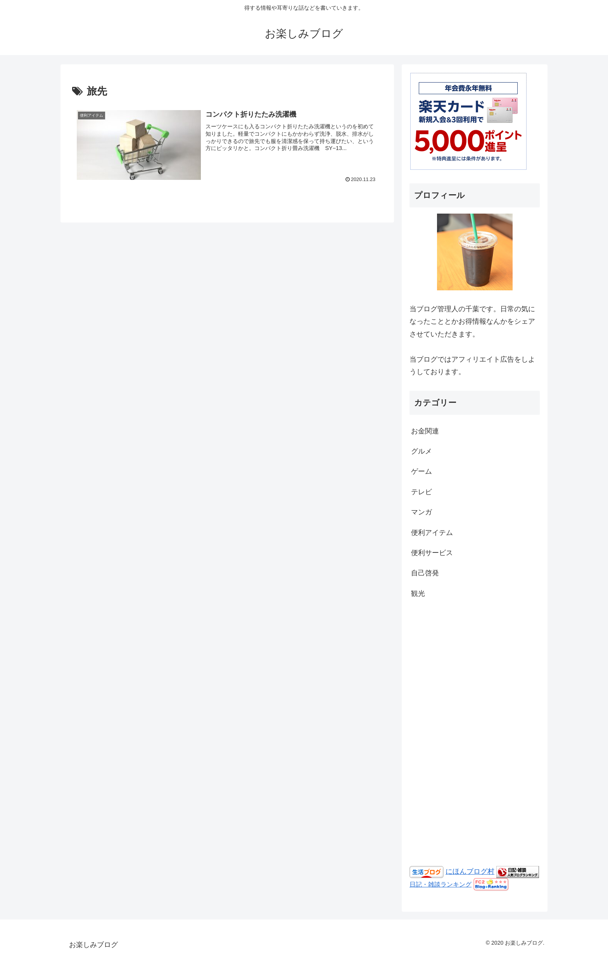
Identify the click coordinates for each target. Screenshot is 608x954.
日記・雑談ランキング (440, 884)
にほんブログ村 (470, 871)
